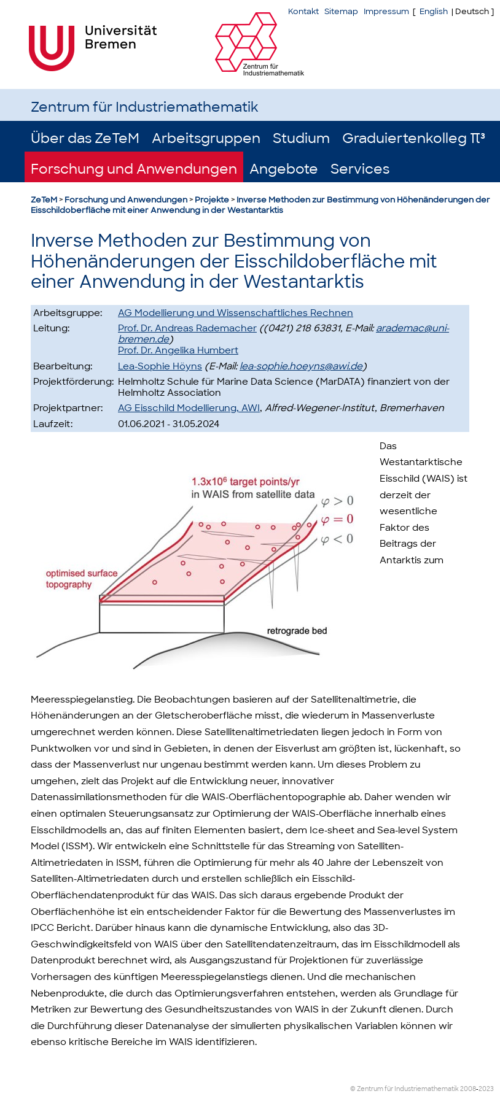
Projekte (212, 200)
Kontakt (303, 11)
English (434, 11)
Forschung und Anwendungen (134, 169)
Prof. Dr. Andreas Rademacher (187, 328)
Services (359, 169)
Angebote (283, 169)
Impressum (386, 11)
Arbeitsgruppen (206, 138)
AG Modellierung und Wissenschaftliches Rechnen (235, 313)
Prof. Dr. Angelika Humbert (178, 350)
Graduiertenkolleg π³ (413, 138)
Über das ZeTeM (85, 138)
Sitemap (341, 11)
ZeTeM (44, 200)
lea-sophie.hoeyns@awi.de (301, 366)
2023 (486, 1089)
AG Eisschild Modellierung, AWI (189, 408)
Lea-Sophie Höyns (160, 366)
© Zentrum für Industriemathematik (404, 1089)
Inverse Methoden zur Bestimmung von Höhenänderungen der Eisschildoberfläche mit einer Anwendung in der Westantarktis (260, 205)
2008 (468, 1089)
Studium (301, 138)
